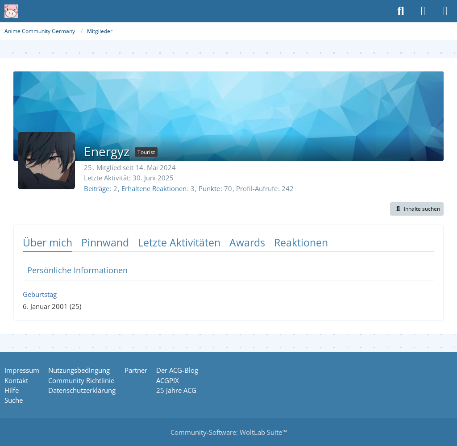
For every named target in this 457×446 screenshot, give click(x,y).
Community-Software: (228, 432)
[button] (417, 209)
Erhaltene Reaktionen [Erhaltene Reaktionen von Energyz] (154, 188)
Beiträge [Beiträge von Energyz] (96, 188)
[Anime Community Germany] (11, 11)
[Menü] (445, 11)
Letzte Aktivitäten (179, 242)
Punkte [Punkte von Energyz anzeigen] (209, 188)
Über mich (47, 242)
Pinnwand (105, 242)
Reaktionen (301, 242)
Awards (247, 242)
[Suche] (401, 11)
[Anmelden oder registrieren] (423, 11)
